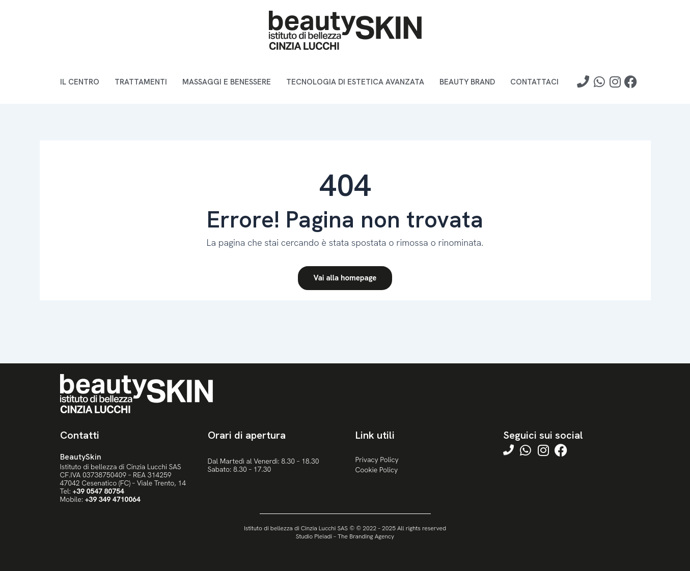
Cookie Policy (376, 469)
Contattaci (534, 82)
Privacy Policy (377, 459)
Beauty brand (467, 82)
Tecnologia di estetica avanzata (355, 82)
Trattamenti (141, 82)
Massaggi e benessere (226, 82)
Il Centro (79, 82)
